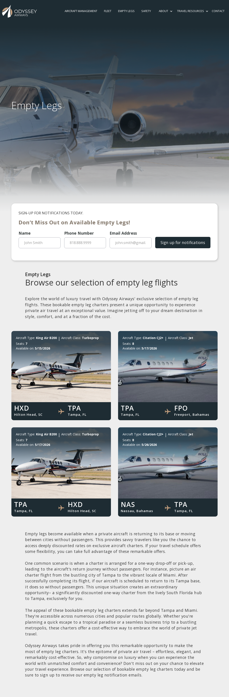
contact (218, 11)
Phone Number (79, 233)
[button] (163, 11)
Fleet (107, 11)
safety (146, 11)
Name (25, 233)
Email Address (123, 233)
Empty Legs (126, 11)
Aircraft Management (81, 11)
